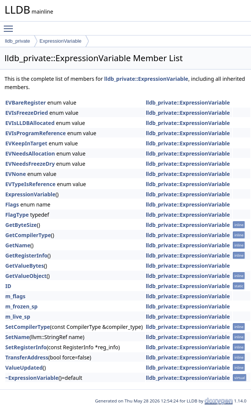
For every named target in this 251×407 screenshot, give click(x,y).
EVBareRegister (25, 102)
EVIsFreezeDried (26, 112)
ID (8, 286)
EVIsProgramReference (35, 133)
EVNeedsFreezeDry (30, 163)
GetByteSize (21, 224)
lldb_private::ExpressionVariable (146, 78)
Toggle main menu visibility (10, 25)
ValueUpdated (24, 367)
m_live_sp (17, 316)
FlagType (17, 214)
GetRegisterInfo (26, 255)
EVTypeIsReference (30, 184)
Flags (12, 204)
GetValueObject (25, 275)
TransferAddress (26, 357)
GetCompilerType (28, 235)
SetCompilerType (27, 326)
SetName (17, 337)
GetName (17, 245)
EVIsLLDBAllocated (29, 122)
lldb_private (17, 41)
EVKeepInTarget (26, 143)
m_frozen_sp (21, 306)
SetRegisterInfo (25, 347)
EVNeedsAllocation (30, 153)
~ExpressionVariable (32, 377)
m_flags (15, 296)
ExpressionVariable (61, 41)
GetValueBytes (24, 265)
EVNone (15, 173)
